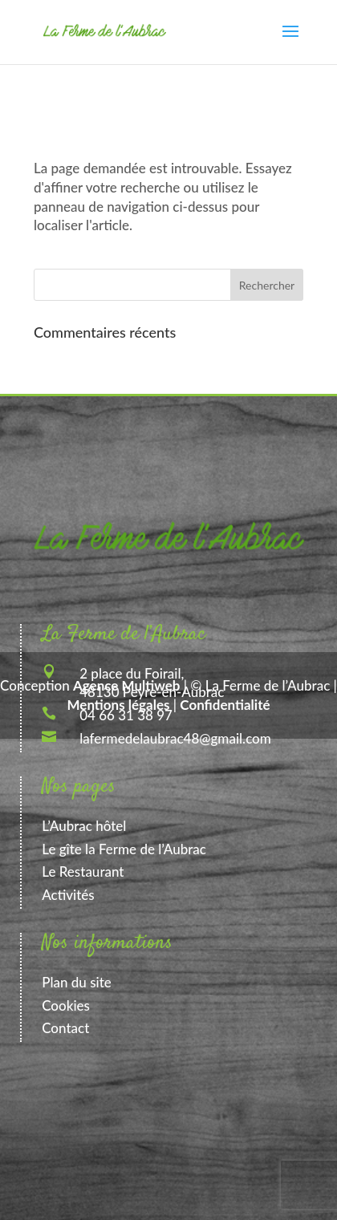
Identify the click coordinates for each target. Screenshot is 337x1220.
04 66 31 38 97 (126, 715)
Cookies (66, 1005)
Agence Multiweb (126, 685)
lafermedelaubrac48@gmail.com (175, 738)
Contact (65, 1027)
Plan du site (77, 982)
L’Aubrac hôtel (84, 825)
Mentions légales (118, 704)
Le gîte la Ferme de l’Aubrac (124, 849)
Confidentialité (225, 704)
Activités (68, 894)
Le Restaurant (83, 871)
